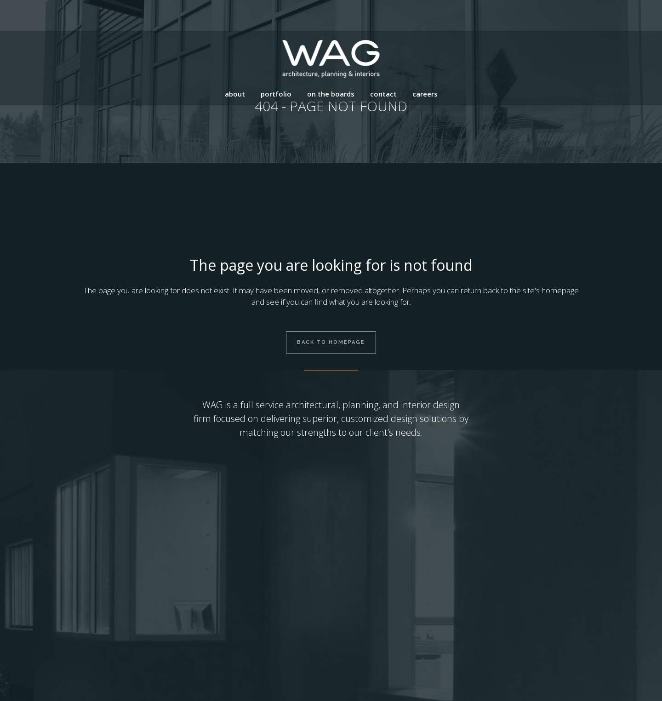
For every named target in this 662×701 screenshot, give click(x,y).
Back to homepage (331, 342)
